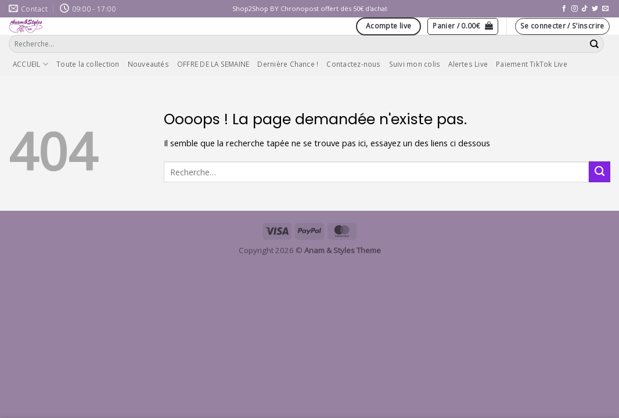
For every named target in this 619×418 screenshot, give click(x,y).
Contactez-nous (353, 64)
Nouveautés (148, 64)
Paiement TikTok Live (531, 64)
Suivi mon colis (415, 64)
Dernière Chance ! (287, 64)
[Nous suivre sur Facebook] (564, 8)
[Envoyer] (594, 44)
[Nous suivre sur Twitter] (595, 8)
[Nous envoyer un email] (605, 8)
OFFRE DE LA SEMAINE (213, 64)
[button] (462, 26)
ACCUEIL (30, 64)
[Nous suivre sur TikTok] (584, 8)
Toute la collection (87, 64)
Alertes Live (468, 64)
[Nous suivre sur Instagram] (574, 8)
